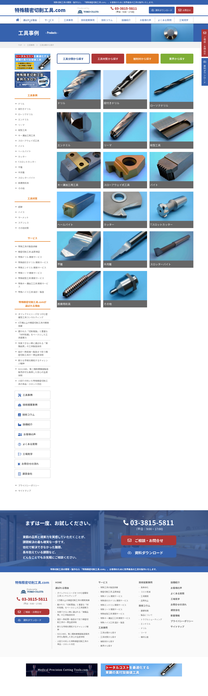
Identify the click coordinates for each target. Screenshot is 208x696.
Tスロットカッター (27, 161)
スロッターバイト (26, 177)
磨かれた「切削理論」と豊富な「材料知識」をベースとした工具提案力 (33, 334)
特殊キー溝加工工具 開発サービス (33, 285)
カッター (22, 156)
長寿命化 (145, 587)
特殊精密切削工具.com (40, 10)
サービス (103, 582)
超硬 (20, 206)
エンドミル (23, 119)
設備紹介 (25, 424)
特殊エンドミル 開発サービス (32, 267)
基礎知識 (145, 610)
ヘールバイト (24, 151)
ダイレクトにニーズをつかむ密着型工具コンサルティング (33, 315)
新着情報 (175, 615)
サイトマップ (24, 490)
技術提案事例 (27, 404)
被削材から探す (142, 59)
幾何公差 (145, 636)
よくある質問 (27, 444)
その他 (21, 188)
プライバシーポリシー (28, 485)
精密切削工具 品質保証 (29, 251)
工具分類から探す (73, 59)
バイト (21, 146)
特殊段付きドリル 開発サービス (33, 262)
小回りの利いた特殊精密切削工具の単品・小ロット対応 (33, 382)
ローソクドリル (25, 114)
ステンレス (23, 222)
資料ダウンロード (163, 10)
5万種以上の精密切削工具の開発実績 (33, 324)
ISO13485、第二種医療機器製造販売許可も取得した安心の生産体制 (33, 372)
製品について (146, 615)
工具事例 (30, 45)
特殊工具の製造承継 (27, 246)
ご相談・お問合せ (149, 540)
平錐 (20, 167)
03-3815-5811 (152, 522)
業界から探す (177, 59)
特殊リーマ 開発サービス (30, 272)
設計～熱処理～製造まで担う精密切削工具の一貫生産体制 (33, 353)
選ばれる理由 (62, 587)
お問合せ (186, 10)
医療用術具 (23, 182)
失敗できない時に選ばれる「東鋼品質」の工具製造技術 (33, 345)
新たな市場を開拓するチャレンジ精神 (33, 362)
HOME (58, 582)
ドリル (21, 103)
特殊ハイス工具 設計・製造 (31, 291)
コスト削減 (145, 591)
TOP (20, 45)
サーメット (23, 217)
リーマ (21, 124)
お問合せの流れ (28, 463)
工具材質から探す (108, 59)
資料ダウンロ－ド (205, 82)
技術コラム (26, 414)
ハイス (21, 212)
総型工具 (22, 130)
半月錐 (21, 172)
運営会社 (25, 473)
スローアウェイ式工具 (28, 140)
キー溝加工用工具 (26, 135)
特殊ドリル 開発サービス (30, 256)
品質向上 (145, 600)
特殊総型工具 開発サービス (31, 278)
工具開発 (145, 596)
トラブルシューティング (151, 619)
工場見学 (25, 454)
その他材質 (23, 228)
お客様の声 (27, 434)
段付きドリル (24, 108)
